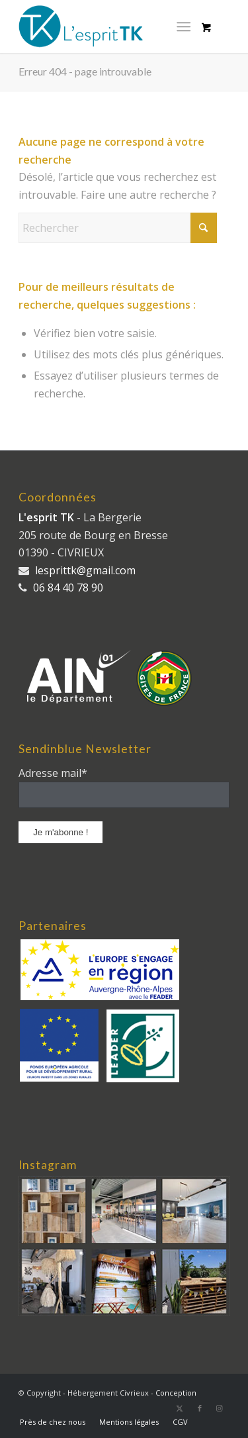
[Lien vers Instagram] (219, 1408)
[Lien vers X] (180, 1408)
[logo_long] (103, 26)
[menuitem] (186, 26)
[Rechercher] (118, 228)
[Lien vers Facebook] (200, 1408)
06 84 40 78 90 (68, 587)
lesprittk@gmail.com (85, 570)
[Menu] (183, 26)
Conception (175, 1393)
